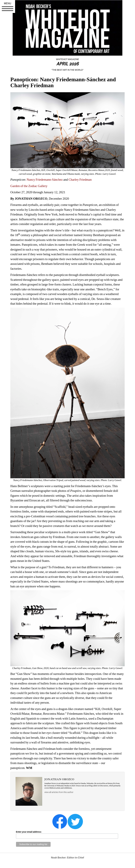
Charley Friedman (80, 179)
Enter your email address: (29, 832)
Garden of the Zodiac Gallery (28, 186)
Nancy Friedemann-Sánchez (45, 179)
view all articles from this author (58, 792)
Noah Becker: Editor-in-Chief (67, 857)
